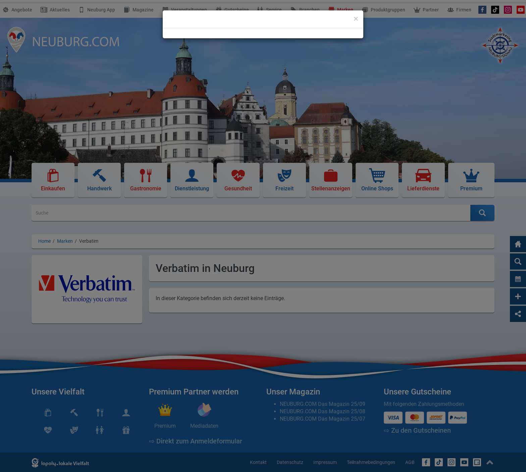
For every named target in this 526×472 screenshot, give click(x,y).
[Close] (356, 19)
